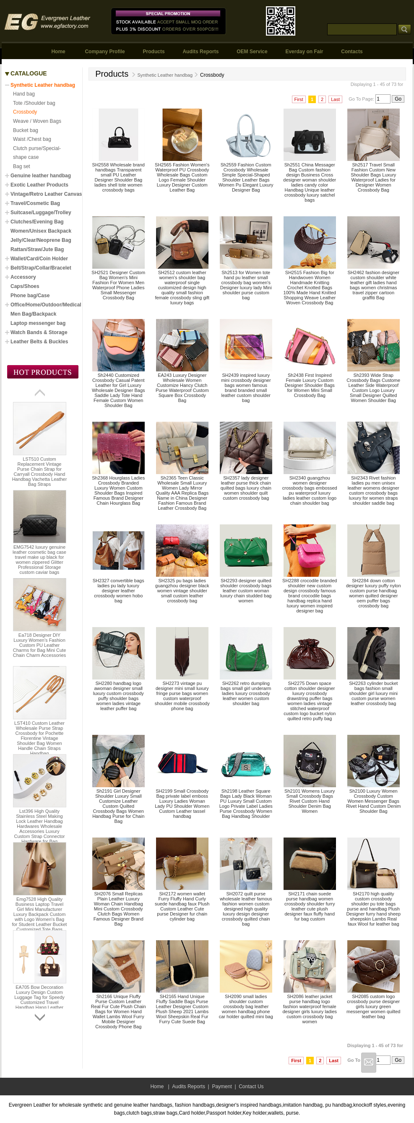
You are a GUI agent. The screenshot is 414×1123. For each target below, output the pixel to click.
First (298, 99)
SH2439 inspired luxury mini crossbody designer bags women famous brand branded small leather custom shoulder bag (246, 388)
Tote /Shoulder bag (34, 103)
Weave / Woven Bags (37, 121)
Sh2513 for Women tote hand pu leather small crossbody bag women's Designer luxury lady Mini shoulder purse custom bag (246, 285)
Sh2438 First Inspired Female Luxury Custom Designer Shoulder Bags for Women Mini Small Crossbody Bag (310, 385)
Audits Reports (200, 51)
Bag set (21, 166)
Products (154, 51)
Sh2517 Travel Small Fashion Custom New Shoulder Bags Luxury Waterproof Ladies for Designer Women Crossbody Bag (373, 177)
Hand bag (24, 94)
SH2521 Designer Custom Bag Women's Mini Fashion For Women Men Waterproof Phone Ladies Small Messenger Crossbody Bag (118, 285)
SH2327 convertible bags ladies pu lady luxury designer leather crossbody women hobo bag (118, 590)
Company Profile (105, 51)
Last (335, 99)
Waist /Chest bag (32, 139)
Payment (222, 1086)
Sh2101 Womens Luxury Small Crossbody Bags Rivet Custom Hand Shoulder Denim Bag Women (309, 801)
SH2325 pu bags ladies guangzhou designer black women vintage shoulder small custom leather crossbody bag (182, 590)
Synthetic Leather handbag (161, 75)
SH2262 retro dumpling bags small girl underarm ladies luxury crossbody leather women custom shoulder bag (246, 693)
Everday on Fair (304, 51)
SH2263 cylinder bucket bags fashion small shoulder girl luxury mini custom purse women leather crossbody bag (373, 693)
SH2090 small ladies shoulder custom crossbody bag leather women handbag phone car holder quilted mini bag (246, 1006)
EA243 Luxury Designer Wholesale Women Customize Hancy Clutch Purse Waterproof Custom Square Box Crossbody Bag (182, 388)
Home (58, 51)
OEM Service (252, 51)
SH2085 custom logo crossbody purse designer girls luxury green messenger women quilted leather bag (373, 1006)
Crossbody (25, 112)
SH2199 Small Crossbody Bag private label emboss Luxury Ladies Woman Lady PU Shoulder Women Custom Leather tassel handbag (182, 803)
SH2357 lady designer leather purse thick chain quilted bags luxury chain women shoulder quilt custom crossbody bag (246, 488)
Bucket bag (25, 130)
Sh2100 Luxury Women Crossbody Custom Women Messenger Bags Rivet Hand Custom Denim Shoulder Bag (373, 801)
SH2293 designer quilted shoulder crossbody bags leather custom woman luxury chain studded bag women (245, 590)
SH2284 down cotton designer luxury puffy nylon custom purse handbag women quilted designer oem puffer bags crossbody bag (373, 593)
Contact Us (251, 1086)
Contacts (351, 51)
